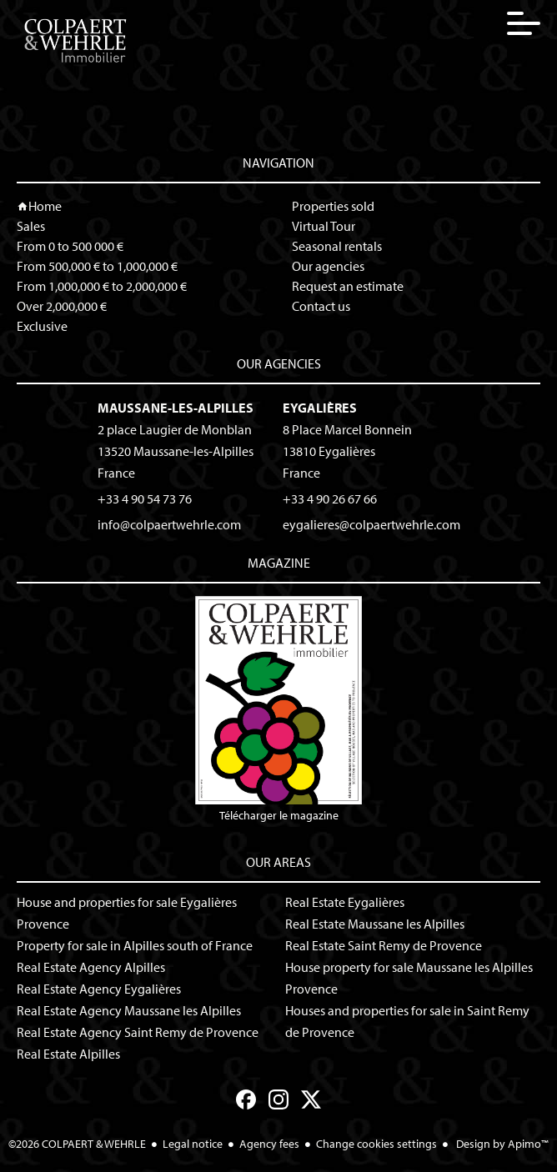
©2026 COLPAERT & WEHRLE (77, 1143)
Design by (501, 1143)
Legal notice (193, 1143)
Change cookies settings (376, 1143)
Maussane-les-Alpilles (175, 407)
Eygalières (320, 407)
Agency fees (269, 1143)
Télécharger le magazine (278, 709)
